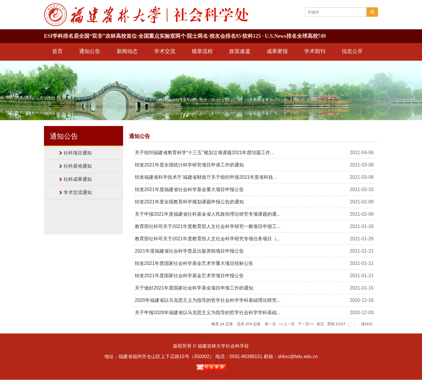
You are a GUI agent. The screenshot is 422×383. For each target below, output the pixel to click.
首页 (57, 51)
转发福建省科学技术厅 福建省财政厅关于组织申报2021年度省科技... (206, 177)
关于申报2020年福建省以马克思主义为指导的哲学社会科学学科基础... (207, 312)
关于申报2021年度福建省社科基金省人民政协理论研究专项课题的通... (207, 214)
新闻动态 (127, 51)
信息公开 (352, 51)
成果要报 (277, 51)
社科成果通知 (78, 179)
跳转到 (367, 324)
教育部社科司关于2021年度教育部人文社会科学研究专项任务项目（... (207, 238)
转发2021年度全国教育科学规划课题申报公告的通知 (189, 201)
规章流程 (202, 51)
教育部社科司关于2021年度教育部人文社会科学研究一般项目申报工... (207, 226)
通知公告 (89, 51)
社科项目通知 (78, 152)
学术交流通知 (78, 192)
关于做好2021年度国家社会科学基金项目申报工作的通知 (194, 287)
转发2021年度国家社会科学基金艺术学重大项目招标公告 (194, 263)
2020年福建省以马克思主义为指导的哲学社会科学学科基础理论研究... (207, 300)
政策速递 (239, 51)
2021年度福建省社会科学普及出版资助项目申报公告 (189, 250)
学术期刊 (314, 51)
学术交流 (164, 51)
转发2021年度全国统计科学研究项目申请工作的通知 (189, 164)
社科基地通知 (78, 166)
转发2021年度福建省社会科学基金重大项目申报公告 (189, 189)
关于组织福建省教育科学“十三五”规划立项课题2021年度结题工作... (204, 152)
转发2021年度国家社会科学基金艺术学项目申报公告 (189, 275)
